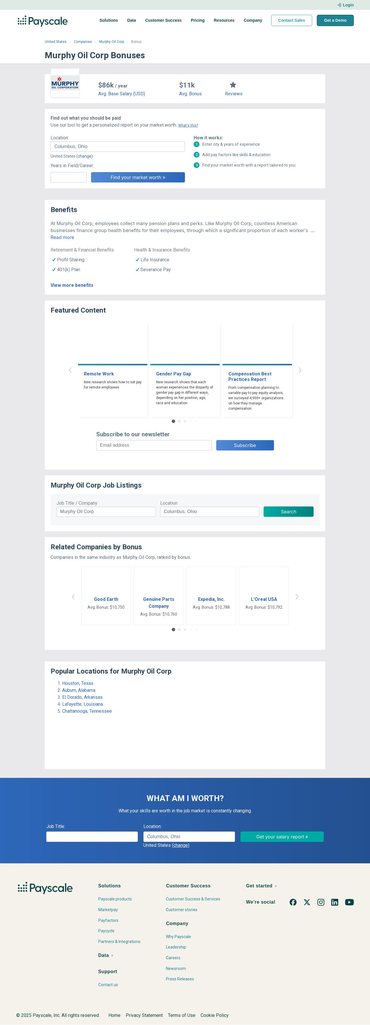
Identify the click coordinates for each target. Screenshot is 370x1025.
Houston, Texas (77, 683)
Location (168, 503)
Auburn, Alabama (78, 690)
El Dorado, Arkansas (82, 697)
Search (288, 512)
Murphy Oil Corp (111, 42)
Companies (83, 42)
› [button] (300, 369)
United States (55, 42)
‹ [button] (70, 369)
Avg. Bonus (190, 93)
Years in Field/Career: (72, 165)
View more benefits (72, 285)
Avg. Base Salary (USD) (121, 93)
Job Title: (55, 826)
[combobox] (118, 146)
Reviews (234, 93)
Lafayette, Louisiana (82, 704)
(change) (84, 156)
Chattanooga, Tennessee (87, 711)
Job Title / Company (76, 503)
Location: (60, 138)
